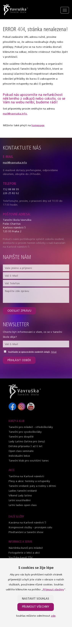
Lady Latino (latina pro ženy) (27, 441)
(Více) (54, 352)
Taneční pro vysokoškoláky (25, 432)
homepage (38, 125)
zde (53, 616)
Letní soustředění (20, 500)
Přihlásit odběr (19, 360)
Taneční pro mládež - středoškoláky (31, 427)
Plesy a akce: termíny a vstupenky (29, 481)
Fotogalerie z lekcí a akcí (24, 552)
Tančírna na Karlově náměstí (26, 476)
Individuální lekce (19, 456)
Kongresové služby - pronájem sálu (30, 527)
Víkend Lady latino (20, 495)
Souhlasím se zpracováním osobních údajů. (29, 352)
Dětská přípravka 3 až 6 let (25, 446)
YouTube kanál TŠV (20, 557)
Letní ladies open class (23, 505)
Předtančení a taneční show (26, 532)
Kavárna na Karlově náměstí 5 (27, 522)
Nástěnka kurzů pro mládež (26, 548)
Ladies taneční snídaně (23, 490)
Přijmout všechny (53, 589)
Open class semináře (21, 451)
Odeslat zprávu (19, 311)
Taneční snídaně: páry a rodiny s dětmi (32, 486)
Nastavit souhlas (35, 598)
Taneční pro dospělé (21, 436)
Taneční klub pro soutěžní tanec (29, 460)
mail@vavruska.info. (15, 113)
